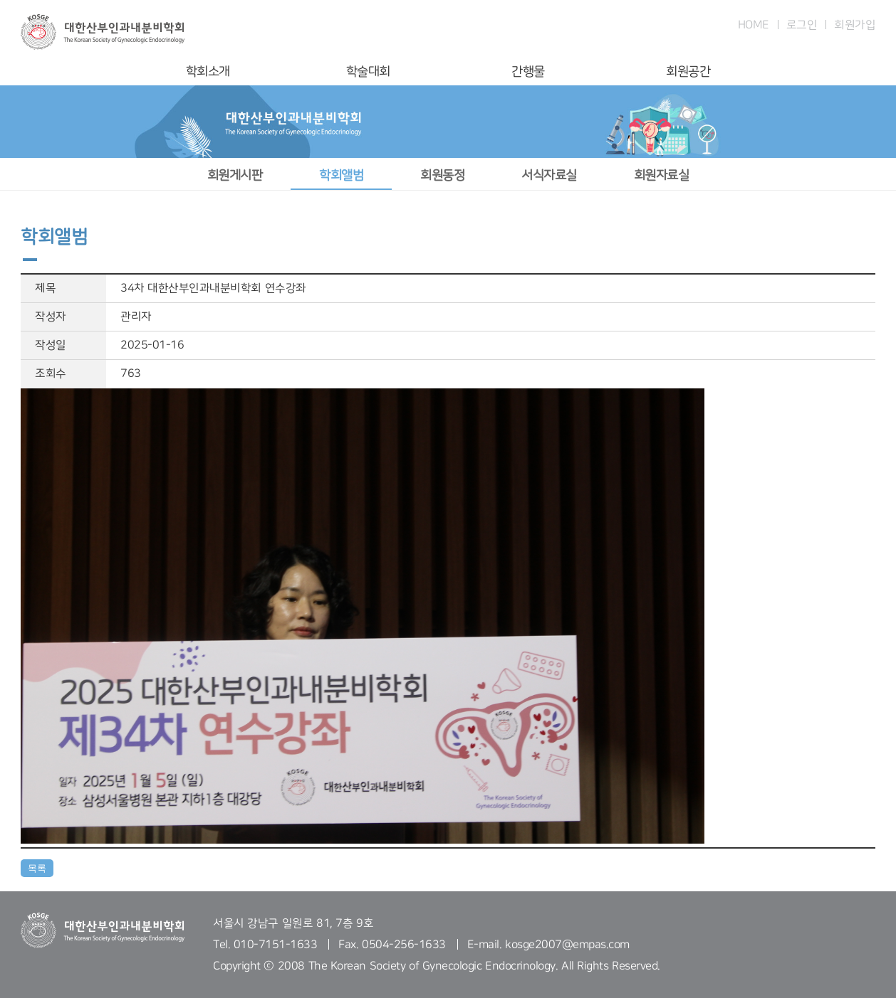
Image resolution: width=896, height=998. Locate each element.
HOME (753, 24)
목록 (37, 868)
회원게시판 (235, 175)
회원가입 (854, 24)
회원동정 (442, 175)
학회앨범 (341, 175)
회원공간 (688, 71)
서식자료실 (549, 175)
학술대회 (368, 71)
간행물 (528, 71)
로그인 (802, 24)
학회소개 (208, 71)
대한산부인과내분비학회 (102, 32)
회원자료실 (661, 175)
